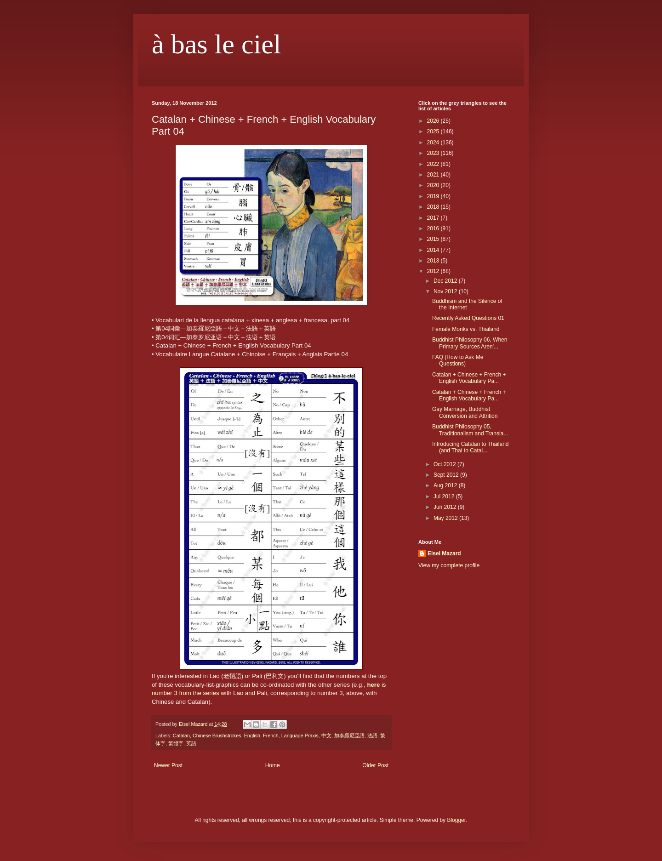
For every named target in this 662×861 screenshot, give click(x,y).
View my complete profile (448, 565)
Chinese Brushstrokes (217, 735)
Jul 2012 (445, 496)
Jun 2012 (446, 507)
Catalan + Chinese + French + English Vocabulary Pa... (469, 377)
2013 (434, 260)
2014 (434, 250)
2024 (434, 142)
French (271, 735)
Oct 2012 (445, 464)
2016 (434, 228)
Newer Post (168, 765)
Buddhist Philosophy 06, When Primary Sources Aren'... (469, 342)
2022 (434, 164)
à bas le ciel (216, 44)
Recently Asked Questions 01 (468, 318)
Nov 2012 (446, 291)
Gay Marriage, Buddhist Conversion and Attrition (464, 412)
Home (272, 765)
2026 (434, 121)
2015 (434, 239)
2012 (434, 271)
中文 (326, 735)
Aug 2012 (446, 485)
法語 (372, 735)
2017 (434, 218)
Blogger (456, 820)
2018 (434, 207)
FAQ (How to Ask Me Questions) (457, 360)
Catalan (181, 735)
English (252, 735)
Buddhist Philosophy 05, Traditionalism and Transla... (470, 429)
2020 (434, 185)
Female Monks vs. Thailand (466, 329)
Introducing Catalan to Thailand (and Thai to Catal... (470, 447)
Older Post (375, 765)
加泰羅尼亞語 (349, 735)
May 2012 (446, 518)
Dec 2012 (446, 281)
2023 (434, 153)
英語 (191, 743)
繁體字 (175, 743)
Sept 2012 (447, 475)
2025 (434, 131)
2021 (434, 174)
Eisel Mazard (444, 553)
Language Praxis (300, 735)
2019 (434, 196)
